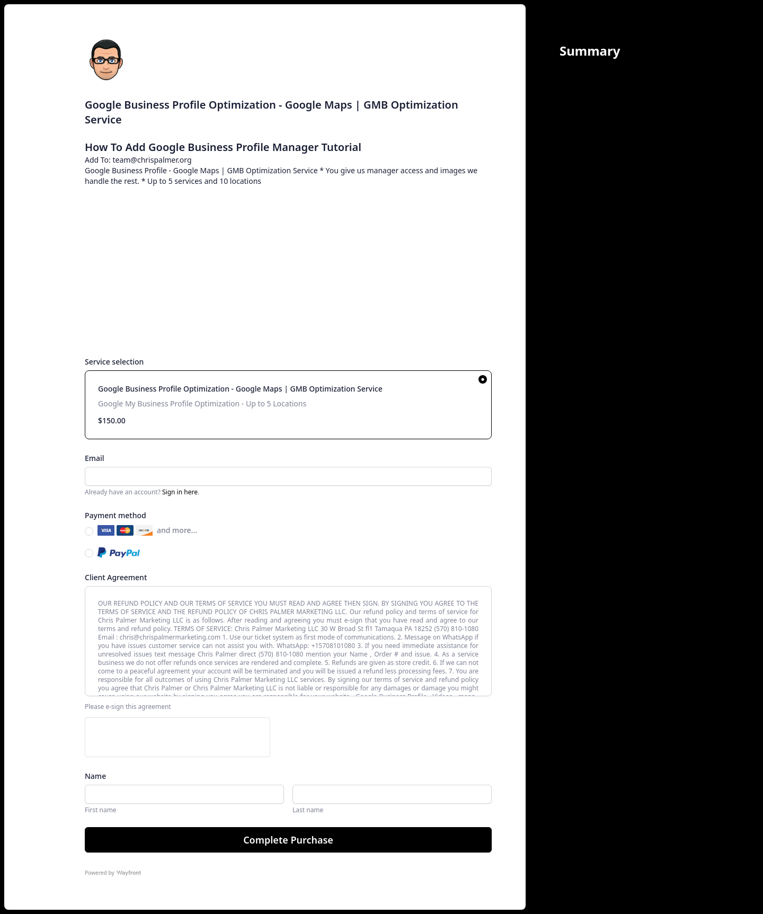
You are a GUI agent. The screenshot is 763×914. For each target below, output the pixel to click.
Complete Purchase (288, 839)
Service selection (114, 362)
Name (95, 776)
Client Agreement (116, 577)
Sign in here (180, 491)
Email (94, 458)
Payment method (115, 515)
